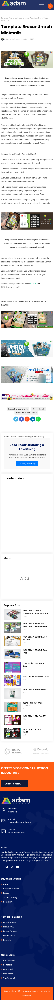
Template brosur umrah (14, 78)
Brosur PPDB (8, 926)
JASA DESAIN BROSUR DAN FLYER (35, 651)
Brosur (6, 893)
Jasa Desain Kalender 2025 (36, 676)
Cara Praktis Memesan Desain (33, 664)
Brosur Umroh (38, 409)
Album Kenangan (11, 897)
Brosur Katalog (10, 931)
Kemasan (7, 902)
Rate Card (8, 969)
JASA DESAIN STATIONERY (34, 716)
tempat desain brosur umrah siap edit (30, 85)
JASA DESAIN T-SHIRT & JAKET (33, 730)
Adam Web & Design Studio (15, 39)
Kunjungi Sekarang (27, 463)
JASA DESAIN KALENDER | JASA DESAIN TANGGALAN (35, 625)
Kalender (7, 940)
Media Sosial (9, 935)
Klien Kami (8, 973)
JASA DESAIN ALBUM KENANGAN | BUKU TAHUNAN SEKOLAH (36, 612)
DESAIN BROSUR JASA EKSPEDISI (32, 704)
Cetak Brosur (9, 960)
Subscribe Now (14, 783)
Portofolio (7, 965)
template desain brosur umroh (21, 82)
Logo (5, 884)
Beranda (4, 18)
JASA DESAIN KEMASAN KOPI (36, 689)
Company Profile (11, 888)
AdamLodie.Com (31, 991)
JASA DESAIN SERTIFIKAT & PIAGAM (35, 638)
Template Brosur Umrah (19, 18)
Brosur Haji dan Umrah (18, 409)
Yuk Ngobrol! (9, 978)
